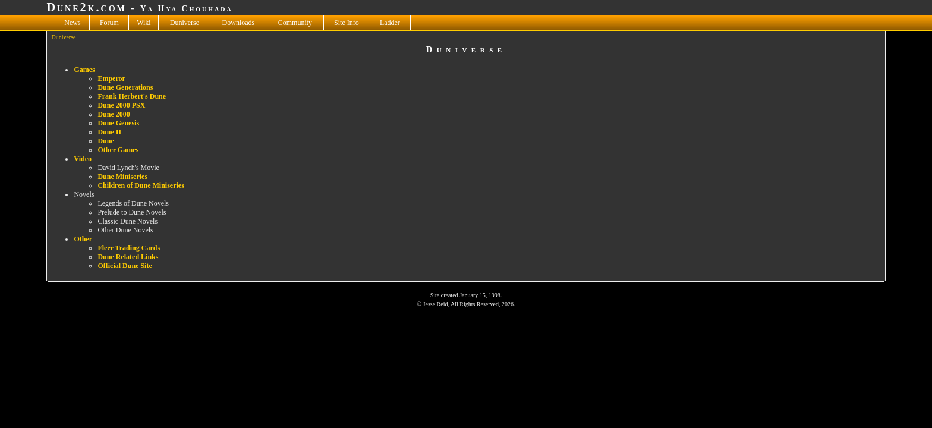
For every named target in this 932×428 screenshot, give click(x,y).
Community (295, 22)
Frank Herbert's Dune (131, 96)
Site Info (346, 22)
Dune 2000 (113, 114)
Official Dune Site (124, 266)
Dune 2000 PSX (121, 105)
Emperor (111, 78)
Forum (109, 22)
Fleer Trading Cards (128, 248)
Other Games (117, 150)
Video (83, 159)
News (72, 22)
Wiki (144, 22)
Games (84, 69)
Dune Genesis (118, 123)
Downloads (238, 22)
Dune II (109, 132)
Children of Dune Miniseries (140, 185)
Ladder (390, 22)
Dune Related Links (127, 257)
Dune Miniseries (122, 176)
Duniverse (184, 22)
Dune (105, 141)
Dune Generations (125, 87)
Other (83, 239)
